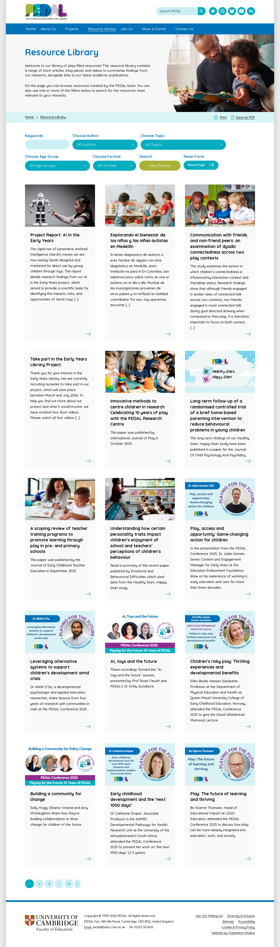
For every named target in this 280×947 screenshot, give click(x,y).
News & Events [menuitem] (154, 29)
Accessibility (246, 921)
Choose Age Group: (42, 156)
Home (29, 117)
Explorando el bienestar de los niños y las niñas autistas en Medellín (139, 240)
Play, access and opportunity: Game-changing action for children (219, 534)
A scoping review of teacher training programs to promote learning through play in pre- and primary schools (59, 540)
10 (69, 884)
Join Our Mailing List (209, 916)
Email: (88, 927)
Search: (146, 156)
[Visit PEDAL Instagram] (222, 11)
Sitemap (228, 921)
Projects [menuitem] (71, 29)
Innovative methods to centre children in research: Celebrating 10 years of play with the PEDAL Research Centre (139, 412)
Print (223, 117)
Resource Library (53, 117)
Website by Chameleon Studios (233, 933)
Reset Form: (194, 156)
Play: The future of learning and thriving (218, 796)
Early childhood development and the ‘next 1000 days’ (138, 799)
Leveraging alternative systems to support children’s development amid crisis (59, 670)
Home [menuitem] (31, 29)
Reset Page (196, 165)
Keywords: (34, 135)
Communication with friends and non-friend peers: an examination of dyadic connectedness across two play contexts (218, 246)
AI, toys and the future (133, 661)
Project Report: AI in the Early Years (54, 237)
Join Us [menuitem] (127, 29)
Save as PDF (245, 117)
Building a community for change (55, 796)
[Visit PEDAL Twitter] (213, 11)
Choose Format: (107, 156)
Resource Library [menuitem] (102, 29)
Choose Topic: (153, 135)
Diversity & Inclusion (241, 916)
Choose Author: (85, 135)
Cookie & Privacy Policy (238, 927)
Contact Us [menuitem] (184, 29)
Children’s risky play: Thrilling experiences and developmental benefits (220, 667)
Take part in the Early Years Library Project (58, 361)
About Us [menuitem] (48, 29)
